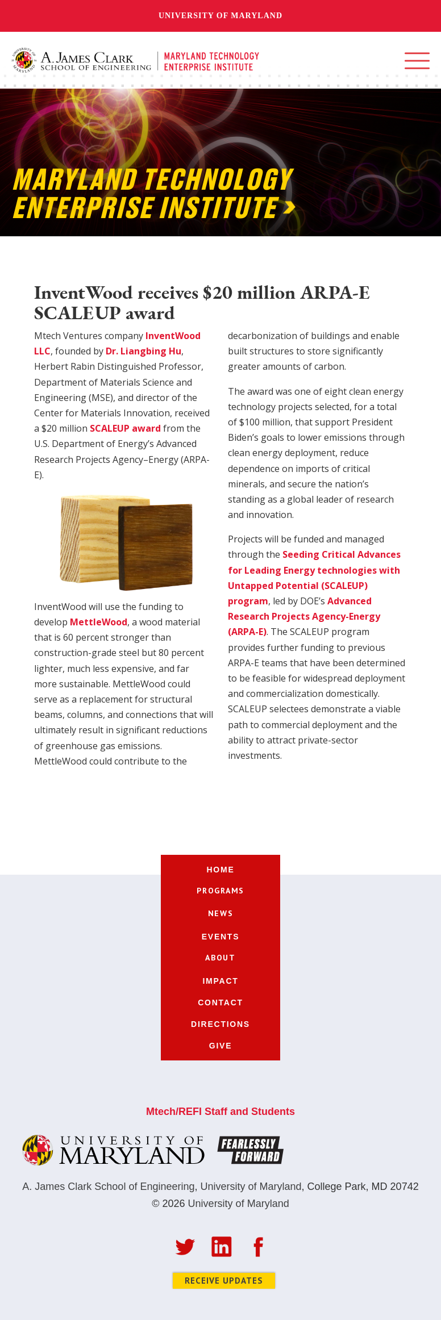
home (221, 869)
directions (220, 1024)
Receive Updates (224, 1280)
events (221, 936)
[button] (417, 60)
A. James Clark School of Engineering (108, 1186)
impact (220, 980)
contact (220, 1002)
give (220, 1045)
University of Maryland (220, 15)
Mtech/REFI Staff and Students (220, 1111)
